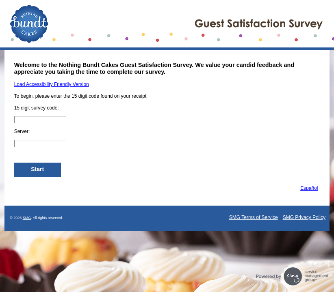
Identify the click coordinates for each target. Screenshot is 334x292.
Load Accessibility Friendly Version (51, 84)
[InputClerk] (40, 143)
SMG (27, 218)
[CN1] (40, 119)
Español (309, 188)
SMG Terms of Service (253, 217)
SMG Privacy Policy (304, 217)
